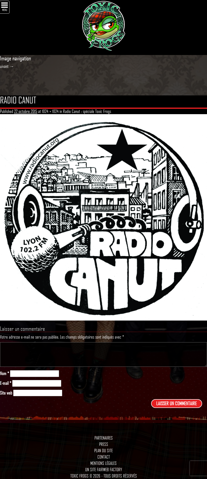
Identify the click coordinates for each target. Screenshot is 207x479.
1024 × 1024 (50, 111)
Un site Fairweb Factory (103, 469)
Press (103, 444)
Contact (103, 457)
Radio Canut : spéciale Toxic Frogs (87, 111)
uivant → (7, 66)
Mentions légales (103, 463)
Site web (6, 393)
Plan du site (103, 450)
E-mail (5, 383)
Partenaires (103, 438)
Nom (4, 373)
